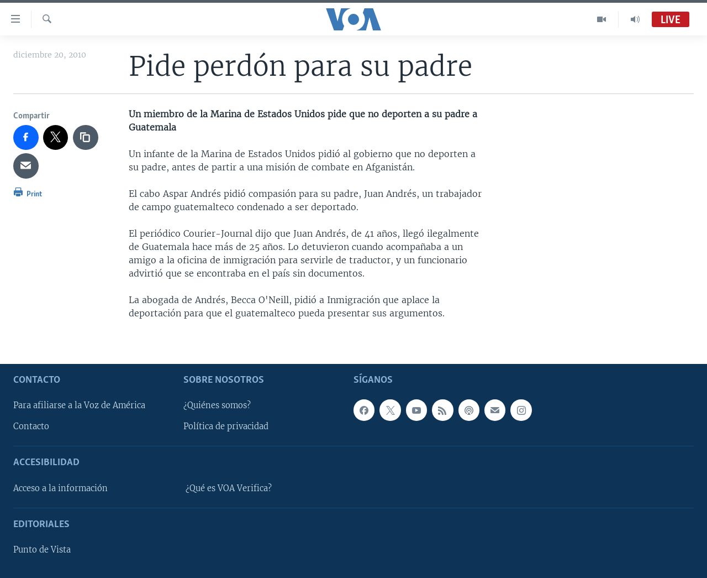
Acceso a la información (60, 488)
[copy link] (85, 137)
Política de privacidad (225, 426)
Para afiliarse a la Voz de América (79, 405)
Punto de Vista (42, 550)
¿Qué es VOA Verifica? (229, 488)
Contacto (31, 426)
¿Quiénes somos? (217, 405)
